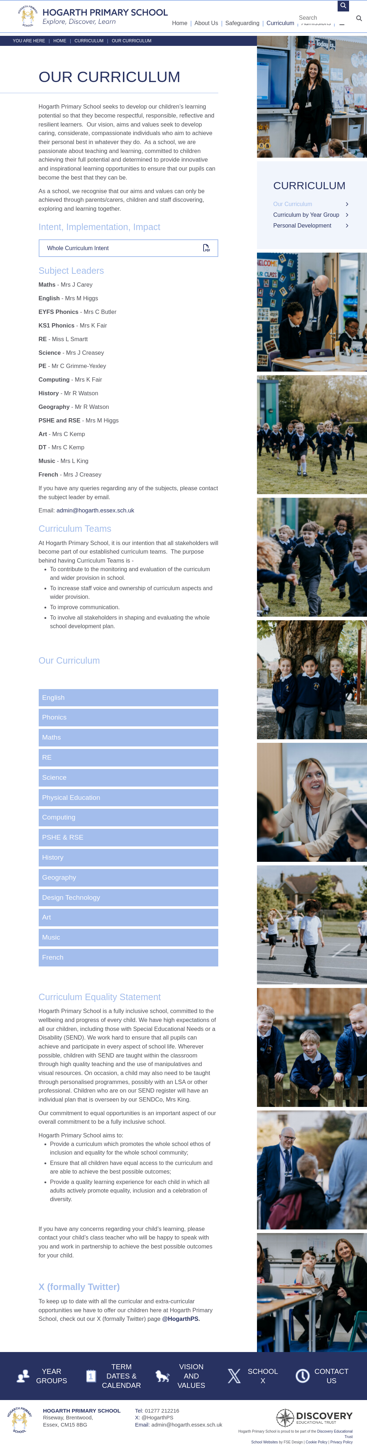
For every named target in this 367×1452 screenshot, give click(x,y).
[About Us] (206, 16)
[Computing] (129, 817)
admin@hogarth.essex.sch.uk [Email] (187, 1425)
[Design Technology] (129, 898)
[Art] (129, 917)
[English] (129, 698)
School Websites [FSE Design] (264, 1442)
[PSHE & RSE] (129, 837)
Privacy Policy (341, 1442)
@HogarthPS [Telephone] (157, 1417)
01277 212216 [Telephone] (162, 1411)
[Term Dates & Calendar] (113, 1376)
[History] (129, 857)
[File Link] (129, 248)
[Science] (129, 778)
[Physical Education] (129, 798)
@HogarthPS (180, 1318)
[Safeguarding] (242, 16)
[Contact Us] (323, 1376)
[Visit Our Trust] (299, 1418)
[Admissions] (316, 16)
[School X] (253, 1376)
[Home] (93, 16)
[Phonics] (129, 717)
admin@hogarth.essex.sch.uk (95, 510)
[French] (129, 957)
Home (59, 40)
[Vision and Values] (183, 1376)
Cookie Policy (317, 1442)
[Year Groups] (43, 1376)
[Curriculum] (280, 16)
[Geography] (129, 878)
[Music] (129, 937)
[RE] (129, 757)
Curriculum (89, 40)
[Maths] (129, 737)
